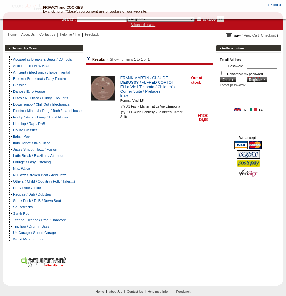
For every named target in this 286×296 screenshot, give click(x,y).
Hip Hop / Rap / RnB (29, 124)
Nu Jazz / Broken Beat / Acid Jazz (39, 175)
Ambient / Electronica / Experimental (41, 72)
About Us (28, 34)
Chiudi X (274, 5)
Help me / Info (70, 34)
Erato (124, 95)
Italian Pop (21, 136)
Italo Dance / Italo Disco (31, 143)
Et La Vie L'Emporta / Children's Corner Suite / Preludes (147, 89)
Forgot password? (233, 85)
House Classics (25, 130)
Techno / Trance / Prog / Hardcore (39, 220)
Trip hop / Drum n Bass (31, 226)
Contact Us (47, 34)
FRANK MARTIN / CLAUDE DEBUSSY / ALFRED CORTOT (147, 80)
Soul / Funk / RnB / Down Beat (37, 201)
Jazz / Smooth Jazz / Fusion (35, 149)
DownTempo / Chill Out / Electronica (41, 104)
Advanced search (143, 25)
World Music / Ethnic (29, 239)
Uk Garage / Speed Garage (34, 233)
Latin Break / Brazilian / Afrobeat (38, 156)
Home (12, 34)
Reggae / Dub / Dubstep (32, 194)
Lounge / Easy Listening (32, 162)
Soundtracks (23, 207)
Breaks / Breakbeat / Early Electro (39, 79)
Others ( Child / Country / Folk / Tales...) (44, 181)
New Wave (21, 168)
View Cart (251, 35)
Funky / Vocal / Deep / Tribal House (40, 117)
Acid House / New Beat (31, 66)
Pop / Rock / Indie (27, 188)
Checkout (268, 35)
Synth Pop (21, 213)
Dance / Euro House (29, 91)
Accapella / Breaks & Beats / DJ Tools (42, 59)
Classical (20, 85)
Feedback (92, 34)
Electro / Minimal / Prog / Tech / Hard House (47, 111)
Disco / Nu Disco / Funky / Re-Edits (40, 98)
